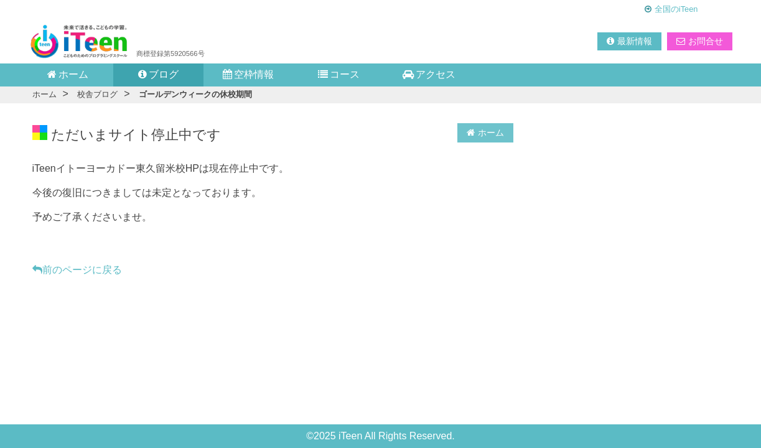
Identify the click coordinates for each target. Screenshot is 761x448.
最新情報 (629, 41)
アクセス (429, 74)
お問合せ (699, 41)
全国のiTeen (676, 9)
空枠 (248, 74)
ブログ (158, 74)
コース (339, 74)
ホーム (67, 74)
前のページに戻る (77, 269)
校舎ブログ (97, 94)
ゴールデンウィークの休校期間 (195, 94)
